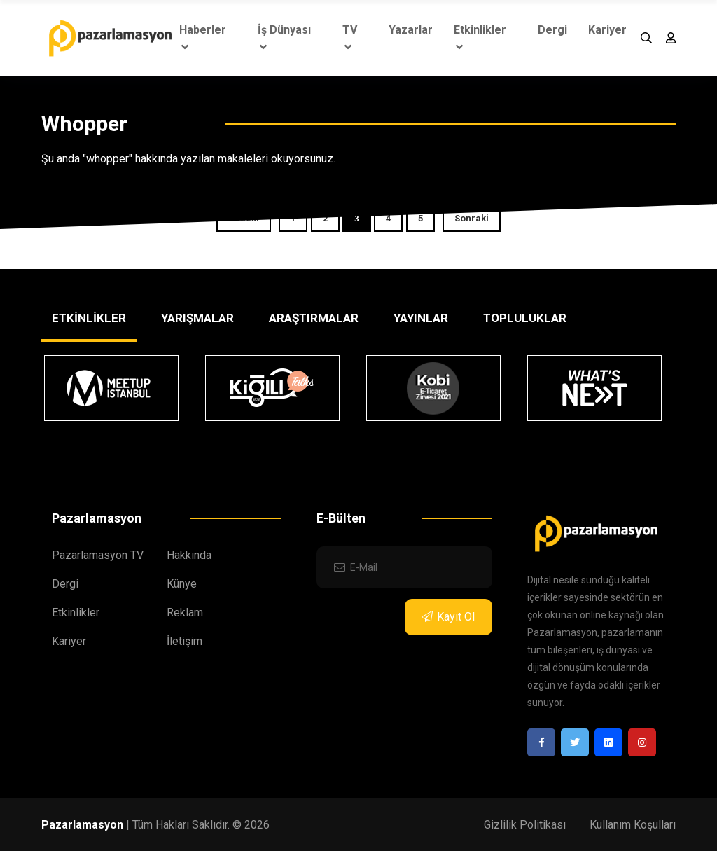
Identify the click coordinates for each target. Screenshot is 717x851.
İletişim (184, 641)
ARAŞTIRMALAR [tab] (313, 318)
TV (349, 38)
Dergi (552, 29)
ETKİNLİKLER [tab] (89, 318)
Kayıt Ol (448, 616)
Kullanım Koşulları (633, 824)
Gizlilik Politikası (525, 824)
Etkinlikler (480, 38)
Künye (182, 583)
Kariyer (607, 29)
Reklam (185, 612)
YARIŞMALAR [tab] (197, 318)
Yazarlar (411, 29)
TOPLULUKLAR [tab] (524, 318)
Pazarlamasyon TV (98, 555)
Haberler (202, 38)
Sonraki (471, 218)
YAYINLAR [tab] (421, 318)
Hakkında (189, 555)
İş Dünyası (284, 38)
